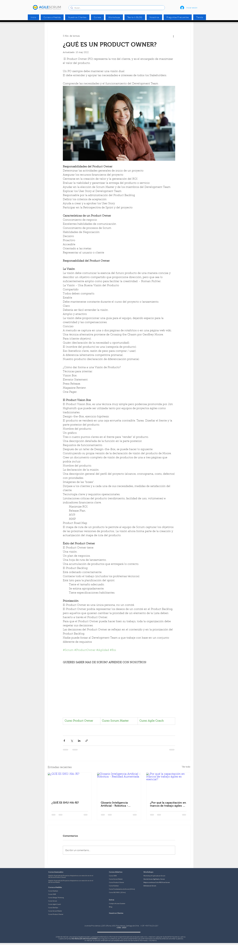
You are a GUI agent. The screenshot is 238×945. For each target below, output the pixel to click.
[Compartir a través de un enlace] (86, 740)
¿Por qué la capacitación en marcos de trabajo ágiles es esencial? (168, 804)
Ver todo (186, 767)
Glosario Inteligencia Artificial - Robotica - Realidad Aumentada (114, 804)
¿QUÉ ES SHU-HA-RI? (65, 802)
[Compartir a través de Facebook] (64, 740)
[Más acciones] (173, 36)
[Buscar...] (116, 7)
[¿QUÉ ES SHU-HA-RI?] (70, 785)
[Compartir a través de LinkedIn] (79, 740)
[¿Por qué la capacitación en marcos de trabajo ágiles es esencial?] (168, 785)
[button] (97, 17)
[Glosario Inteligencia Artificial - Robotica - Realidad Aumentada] (119, 785)
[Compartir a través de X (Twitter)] (71, 740)
